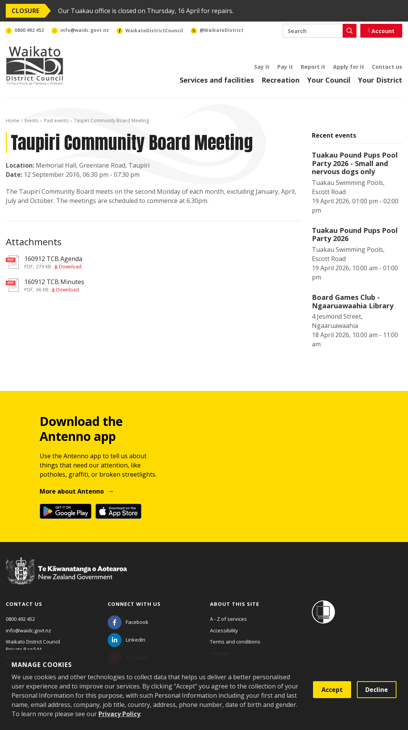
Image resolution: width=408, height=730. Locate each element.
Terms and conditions (235, 641)
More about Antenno (72, 491)
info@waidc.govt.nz (28, 630)
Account (381, 31)
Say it (262, 66)
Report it (313, 66)
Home (12, 120)
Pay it (285, 66)
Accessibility (224, 630)
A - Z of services (228, 618)
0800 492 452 (20, 618)
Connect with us (134, 603)
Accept (332, 689)
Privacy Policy (119, 714)
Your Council (328, 80)
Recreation (280, 80)
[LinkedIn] (126, 639)
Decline (376, 689)
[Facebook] (128, 622)
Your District (380, 80)
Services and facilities (217, 80)
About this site (234, 603)
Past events (56, 120)
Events (31, 120)
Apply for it (348, 66)
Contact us (387, 66)
